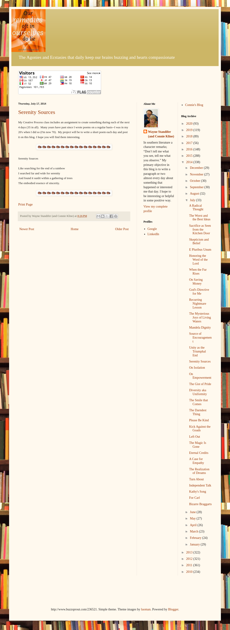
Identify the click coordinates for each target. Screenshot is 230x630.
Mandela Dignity (200, 327)
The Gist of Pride (200, 384)
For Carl (194, 497)
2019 (189, 130)
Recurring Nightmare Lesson (197, 303)
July (193, 200)
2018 (189, 136)
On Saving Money (196, 281)
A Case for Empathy (196, 461)
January (195, 544)
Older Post (122, 229)
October (195, 181)
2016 (189, 149)
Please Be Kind (199, 420)
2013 (189, 552)
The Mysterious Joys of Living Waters (200, 317)
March (194, 531)
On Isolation (197, 367)
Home (75, 229)
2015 (189, 155)
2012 (189, 559)
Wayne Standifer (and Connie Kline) (161, 134)
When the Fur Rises (198, 271)
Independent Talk (200, 485)
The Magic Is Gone (197, 444)
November (197, 174)
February (196, 538)
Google (152, 229)
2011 (189, 565)
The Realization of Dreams (199, 471)
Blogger (173, 609)
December (197, 168)
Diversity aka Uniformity (198, 392)
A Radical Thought (196, 207)
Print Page (25, 204)
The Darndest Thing (197, 412)
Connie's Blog (194, 105)
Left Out (194, 436)
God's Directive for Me (199, 291)
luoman (146, 609)
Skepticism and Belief (199, 241)
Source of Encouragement (200, 337)
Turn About (196, 479)
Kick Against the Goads (199, 428)
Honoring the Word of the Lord (198, 259)
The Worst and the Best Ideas (199, 217)
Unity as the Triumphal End (197, 351)
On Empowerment (200, 376)
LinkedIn (153, 234)
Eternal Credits (198, 453)
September (197, 187)
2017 (189, 143)
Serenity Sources (36, 112)
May (193, 518)
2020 (189, 123)
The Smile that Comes (198, 402)
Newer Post (26, 229)
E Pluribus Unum (200, 249)
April (193, 525)
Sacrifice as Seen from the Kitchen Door (200, 229)
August (195, 193)
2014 (189, 162)
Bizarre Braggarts (200, 504)
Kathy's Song (197, 491)
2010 (189, 571)
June (193, 512)
